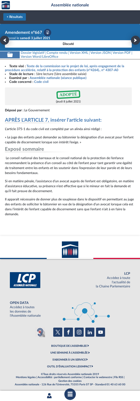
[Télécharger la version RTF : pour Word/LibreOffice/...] (39, 57)
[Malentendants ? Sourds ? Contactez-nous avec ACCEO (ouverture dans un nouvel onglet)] (40, 332)
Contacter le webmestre (98, 377)
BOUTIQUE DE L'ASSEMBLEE (69, 346)
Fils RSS (118, 377)
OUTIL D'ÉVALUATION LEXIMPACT (69, 366)
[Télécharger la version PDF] (47, 32)
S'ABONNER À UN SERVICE (69, 360)
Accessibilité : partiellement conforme (60, 377)
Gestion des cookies (70, 381)
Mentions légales (26, 377)
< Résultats (15, 17)
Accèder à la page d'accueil (6, 5)
